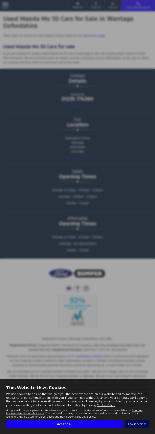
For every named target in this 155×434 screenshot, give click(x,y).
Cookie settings (137, 424)
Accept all (65, 424)
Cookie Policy (106, 405)
